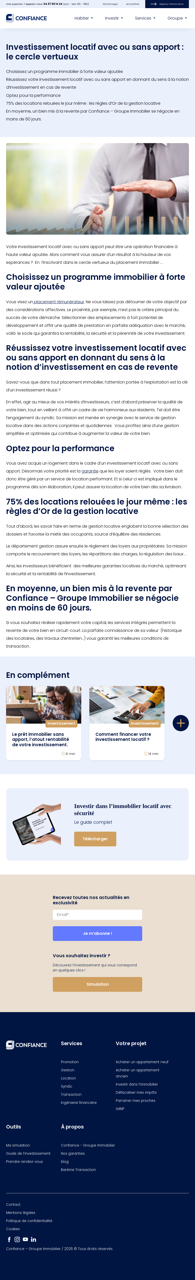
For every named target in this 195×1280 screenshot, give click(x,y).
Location (68, 1078)
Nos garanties (73, 1153)
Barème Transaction (78, 1169)
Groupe (176, 18)
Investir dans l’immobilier (137, 1084)
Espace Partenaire (167, 4)
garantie (90, 471)
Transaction (71, 1094)
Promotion (70, 1062)
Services (143, 18)
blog (65, 1161)
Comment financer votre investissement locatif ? (123, 736)
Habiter (82, 18)
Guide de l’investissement (28, 1153)
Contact (13, 1204)
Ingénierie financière (79, 1102)
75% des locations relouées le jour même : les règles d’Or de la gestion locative (83, 103)
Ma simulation (18, 1145)
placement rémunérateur (58, 302)
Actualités (132, 4)
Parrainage (110, 4)
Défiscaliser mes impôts (136, 1092)
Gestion (67, 1070)
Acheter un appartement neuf (142, 1062)
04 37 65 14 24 (52, 4)
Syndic (66, 1086)
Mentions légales (20, 1212)
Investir (112, 18)
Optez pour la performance (33, 95)
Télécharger (95, 839)
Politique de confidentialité (29, 1220)
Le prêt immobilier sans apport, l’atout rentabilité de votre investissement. (40, 739)
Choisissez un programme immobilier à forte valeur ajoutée (64, 71)
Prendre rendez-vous (24, 1161)
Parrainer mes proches (135, 1100)
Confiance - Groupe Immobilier (88, 1145)
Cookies (13, 1229)
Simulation (98, 984)
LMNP (120, 1108)
